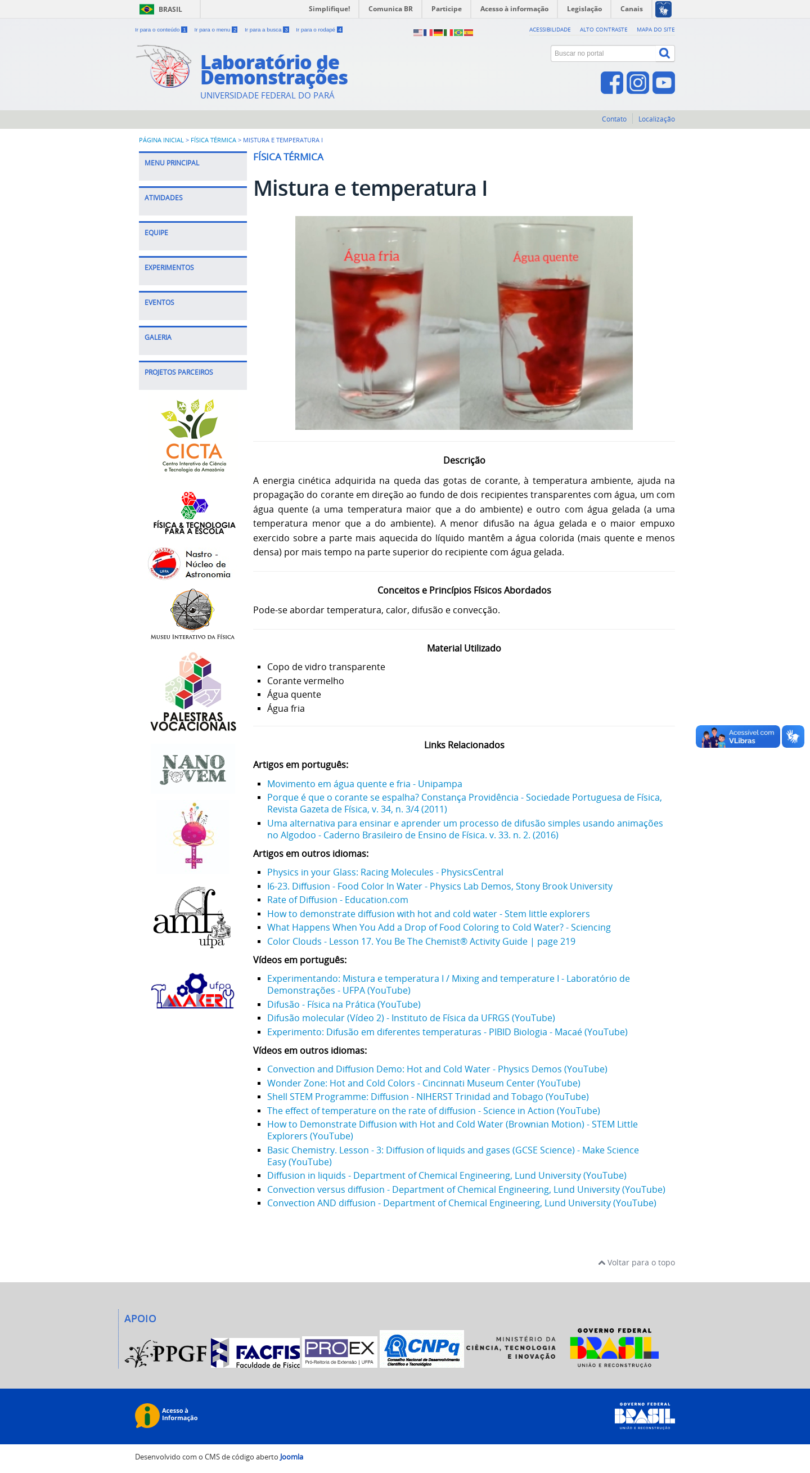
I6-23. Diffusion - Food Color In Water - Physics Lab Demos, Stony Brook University (440, 886)
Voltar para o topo (636, 1262)
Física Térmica (213, 140)
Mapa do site (656, 29)
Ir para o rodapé (319, 29)
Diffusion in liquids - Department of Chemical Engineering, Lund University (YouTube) (447, 1175)
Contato (614, 119)
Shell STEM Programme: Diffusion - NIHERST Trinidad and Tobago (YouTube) (428, 1096)
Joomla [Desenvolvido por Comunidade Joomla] (291, 1457)
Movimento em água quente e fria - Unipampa (364, 784)
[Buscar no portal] (603, 53)
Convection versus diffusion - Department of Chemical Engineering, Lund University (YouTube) (466, 1189)
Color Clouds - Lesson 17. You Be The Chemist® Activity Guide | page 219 (421, 941)
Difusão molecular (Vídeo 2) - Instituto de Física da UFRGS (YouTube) (411, 1018)
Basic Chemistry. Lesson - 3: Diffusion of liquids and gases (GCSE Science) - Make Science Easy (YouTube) (453, 1156)
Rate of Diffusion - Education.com (337, 899)
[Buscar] (665, 53)
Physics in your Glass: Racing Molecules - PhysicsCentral (385, 872)
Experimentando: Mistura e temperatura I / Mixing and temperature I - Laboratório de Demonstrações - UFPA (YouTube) (448, 984)
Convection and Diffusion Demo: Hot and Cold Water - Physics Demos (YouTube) (437, 1069)
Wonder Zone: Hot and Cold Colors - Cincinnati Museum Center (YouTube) (423, 1083)
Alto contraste (604, 29)
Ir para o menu (216, 29)
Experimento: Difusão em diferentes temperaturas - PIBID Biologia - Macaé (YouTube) (447, 1032)
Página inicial (161, 140)
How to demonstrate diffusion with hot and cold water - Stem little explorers (428, 914)
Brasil (170, 9)
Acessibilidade (550, 29)
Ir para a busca (267, 29)
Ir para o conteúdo (161, 29)
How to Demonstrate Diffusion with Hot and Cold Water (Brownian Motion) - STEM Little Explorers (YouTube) (452, 1130)
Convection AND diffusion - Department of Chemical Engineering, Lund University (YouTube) (461, 1203)
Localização (656, 119)
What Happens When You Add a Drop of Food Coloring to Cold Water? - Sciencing (439, 927)
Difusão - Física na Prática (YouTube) (344, 1004)
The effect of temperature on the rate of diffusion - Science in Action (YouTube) (433, 1110)
